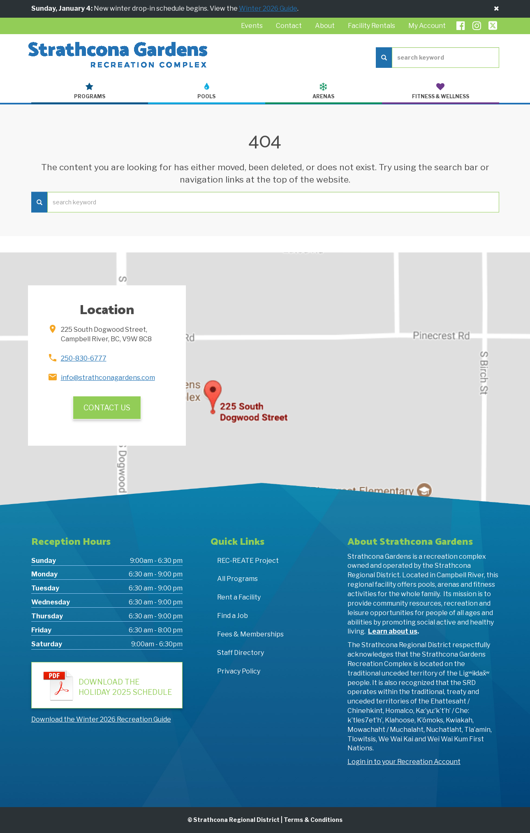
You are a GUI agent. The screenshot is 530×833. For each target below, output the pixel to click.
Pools (207, 91)
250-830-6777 (83, 358)
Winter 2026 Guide (268, 8)
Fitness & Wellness (441, 91)
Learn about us (392, 631)
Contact (289, 26)
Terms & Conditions (313, 819)
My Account (427, 26)
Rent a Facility (239, 597)
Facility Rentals (371, 26)
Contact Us (106, 407)
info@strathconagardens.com (108, 378)
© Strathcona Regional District (233, 819)
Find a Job (232, 616)
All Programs (237, 579)
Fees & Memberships (250, 634)
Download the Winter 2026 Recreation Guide (101, 719)
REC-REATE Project (248, 561)
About (325, 26)
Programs (90, 91)
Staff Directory (240, 653)
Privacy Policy (238, 671)
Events (252, 26)
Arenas (324, 91)
